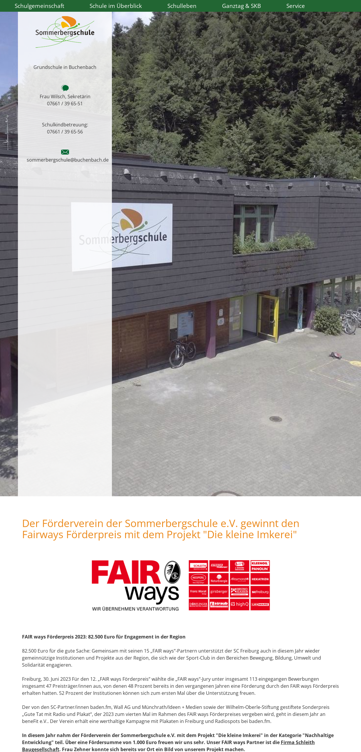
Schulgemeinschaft (39, 5)
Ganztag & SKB (241, 5)
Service (295, 5)
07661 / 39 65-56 (65, 131)
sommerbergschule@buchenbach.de (68, 160)
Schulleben (182, 5)
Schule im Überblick (116, 5)
